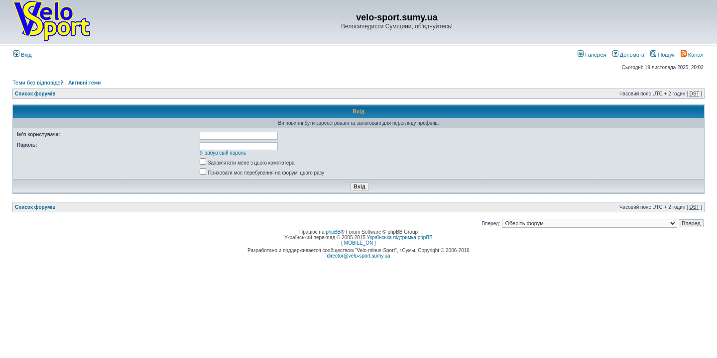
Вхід (22, 55)
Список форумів (35, 93)
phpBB (333, 232)
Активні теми (84, 83)
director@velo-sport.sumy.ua (358, 256)
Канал (692, 55)
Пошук (662, 55)
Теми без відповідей (38, 83)
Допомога (628, 55)
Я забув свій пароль (223, 153)
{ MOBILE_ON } (358, 243)
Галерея (592, 55)
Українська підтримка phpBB (400, 237)
